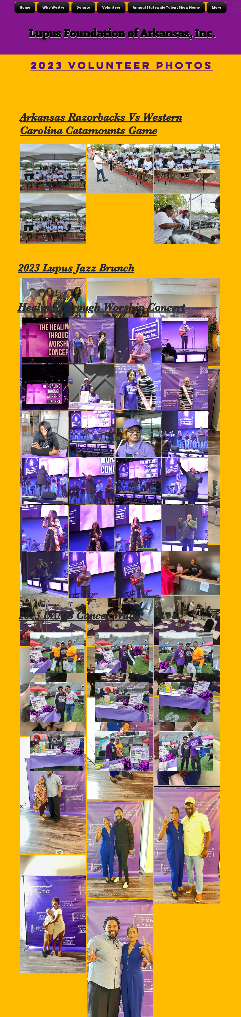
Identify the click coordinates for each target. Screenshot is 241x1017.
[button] (53, 7)
